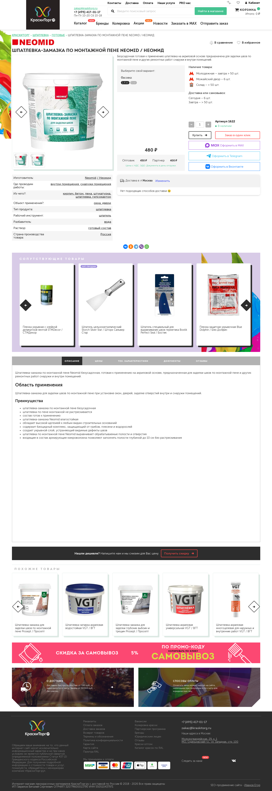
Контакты (114, 3)
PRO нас (185, 3)
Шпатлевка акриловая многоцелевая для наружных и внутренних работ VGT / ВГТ (235, 628)
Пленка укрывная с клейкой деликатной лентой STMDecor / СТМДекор (43, 330)
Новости (160, 23)
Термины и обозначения (98, 736)
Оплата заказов (92, 725)
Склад (191, 85)
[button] (21, 112)
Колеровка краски (146, 725)
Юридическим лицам (148, 736)
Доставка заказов (94, 729)
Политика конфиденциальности (103, 740)
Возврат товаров (93, 732)
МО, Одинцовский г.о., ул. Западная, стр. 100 (210, 741)
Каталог (83, 22)
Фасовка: (126, 77)
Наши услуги (166, 3)
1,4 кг (125, 82)
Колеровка (121, 23)
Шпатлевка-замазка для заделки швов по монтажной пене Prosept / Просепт (33, 628)
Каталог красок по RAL (149, 747)
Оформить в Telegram (224, 156)
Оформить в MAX (224, 145)
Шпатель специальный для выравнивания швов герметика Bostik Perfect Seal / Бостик (164, 330)
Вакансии (141, 721)
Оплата (148, 3)
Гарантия (88, 744)
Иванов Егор (252, 785)
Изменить (162, 180)
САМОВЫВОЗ (183, 656)
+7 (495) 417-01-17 (87, 11)
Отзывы (139, 740)
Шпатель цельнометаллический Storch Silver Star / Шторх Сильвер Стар (103, 330)
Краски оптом (143, 744)
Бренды (102, 23)
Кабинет (252, 2)
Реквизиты (89, 721)
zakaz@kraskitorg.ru (85, 8)
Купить (200, 135)
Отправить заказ (214, 23)
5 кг (133, 82)
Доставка (132, 3)
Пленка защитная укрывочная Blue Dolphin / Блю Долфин (221, 328)
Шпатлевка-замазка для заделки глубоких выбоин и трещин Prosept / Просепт (133, 628)
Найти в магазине (210, 11)
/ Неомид (104, 177)
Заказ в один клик (237, 135)
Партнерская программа (150, 729)
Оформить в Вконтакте (224, 166)
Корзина (247, 10)
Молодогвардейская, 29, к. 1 (199, 739)
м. (191, 73)
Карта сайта (90, 747)
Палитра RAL (91, 751)
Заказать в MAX (184, 23)
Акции (141, 22)
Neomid (90, 177)
